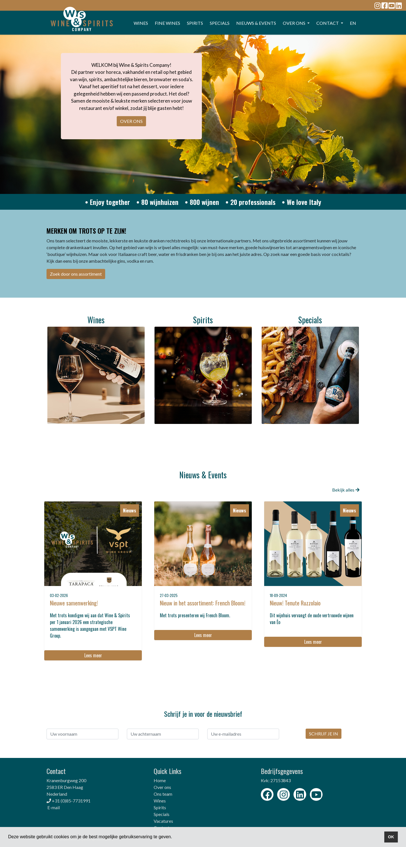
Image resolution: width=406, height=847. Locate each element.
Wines (160, 800)
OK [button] (391, 837)
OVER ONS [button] (294, 23)
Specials (161, 814)
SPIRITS (195, 23)
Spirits (160, 807)
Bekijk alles (345, 489)
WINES (141, 23)
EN (353, 23)
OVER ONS (131, 121)
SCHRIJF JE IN (323, 733)
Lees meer (93, 655)
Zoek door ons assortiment (76, 274)
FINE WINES (167, 23)
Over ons (162, 787)
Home (160, 780)
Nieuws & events (256, 23)
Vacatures (163, 821)
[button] (174, 837)
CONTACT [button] (328, 23)
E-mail (53, 807)
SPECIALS (220, 23)
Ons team (163, 794)
